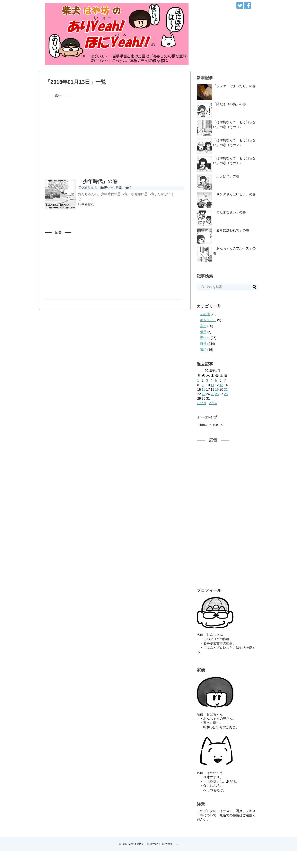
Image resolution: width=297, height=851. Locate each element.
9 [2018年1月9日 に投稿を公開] (202, 385)
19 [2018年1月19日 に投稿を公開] (217, 389)
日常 (119, 188)
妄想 (203, 326)
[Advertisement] (114, 127)
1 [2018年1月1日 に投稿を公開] (198, 380)
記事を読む (86, 204)
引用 (203, 332)
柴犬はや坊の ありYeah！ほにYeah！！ (152, 843)
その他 (205, 314)
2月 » (213, 403)
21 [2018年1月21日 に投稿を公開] (226, 389)
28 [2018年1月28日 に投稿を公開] (226, 394)
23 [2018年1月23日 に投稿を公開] (203, 394)
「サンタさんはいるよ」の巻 (234, 194)
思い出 (109, 188)
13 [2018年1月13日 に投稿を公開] (221, 385)
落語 (203, 350)
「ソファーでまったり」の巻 (234, 86)
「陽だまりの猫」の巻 (229, 104)
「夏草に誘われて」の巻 (231, 230)
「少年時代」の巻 (97, 181)
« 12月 (201, 403)
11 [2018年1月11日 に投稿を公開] (212, 385)
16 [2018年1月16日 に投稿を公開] (203, 389)
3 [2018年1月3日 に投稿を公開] (207, 380)
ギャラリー (208, 320)
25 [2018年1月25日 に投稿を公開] (212, 394)
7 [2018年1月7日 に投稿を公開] (225, 380)
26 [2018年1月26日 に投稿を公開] (217, 394)
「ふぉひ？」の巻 (226, 176)
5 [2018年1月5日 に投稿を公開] (216, 380)
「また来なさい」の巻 (229, 212)
